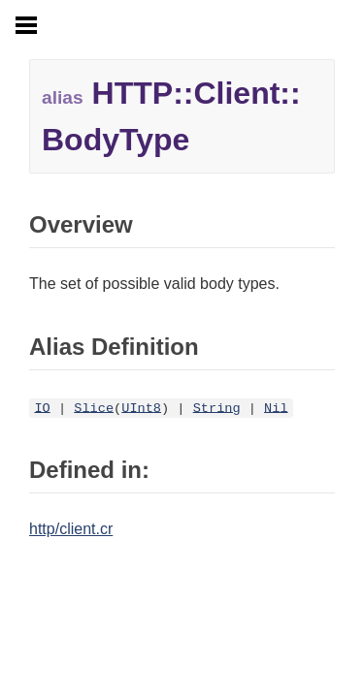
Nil (275, 407)
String (217, 407)
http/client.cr (71, 529)
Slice (94, 407)
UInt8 (141, 407)
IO (42, 407)
